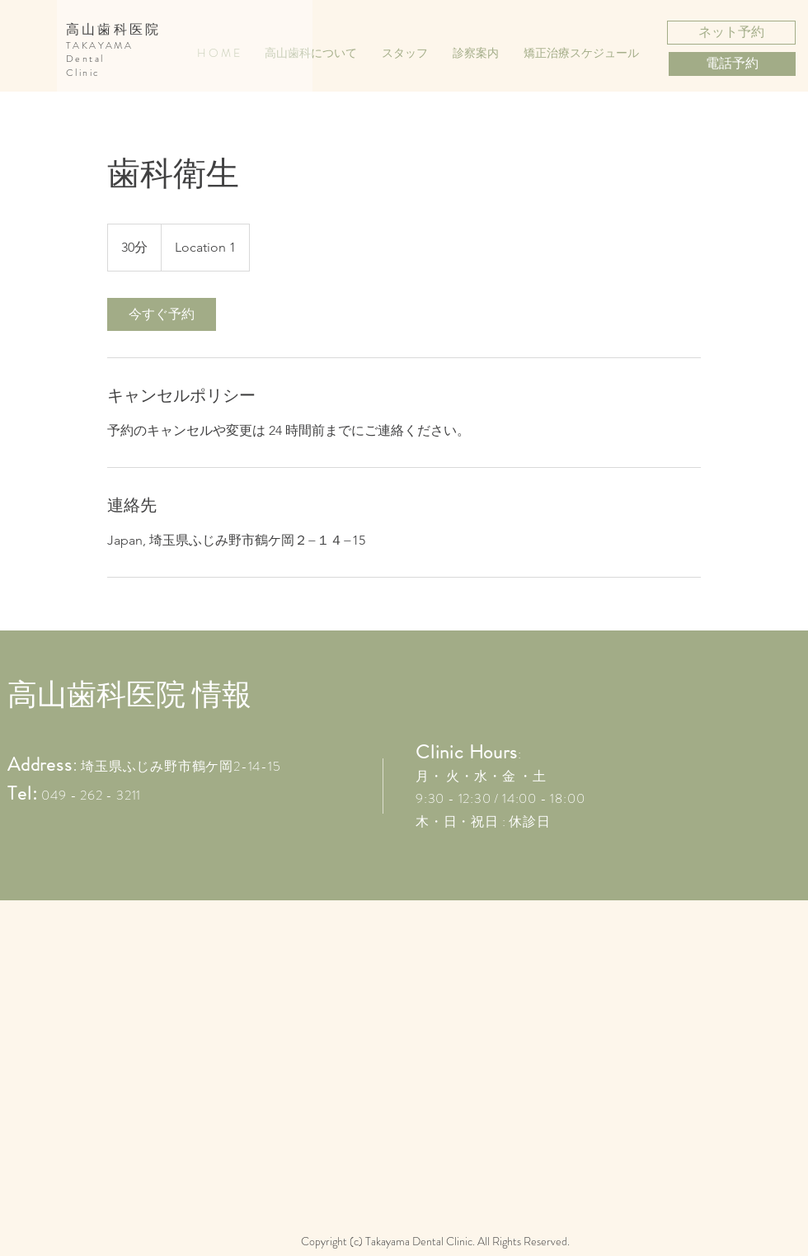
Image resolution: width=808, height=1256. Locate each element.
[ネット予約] (731, 33)
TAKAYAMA (99, 45)
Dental (85, 58)
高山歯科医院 (113, 29)
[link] (161, 314)
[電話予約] (732, 64)
